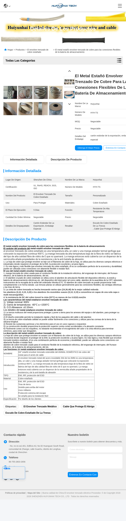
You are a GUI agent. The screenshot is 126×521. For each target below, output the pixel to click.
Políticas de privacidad (15, 503)
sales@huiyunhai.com (18, 481)
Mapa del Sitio (33, 503)
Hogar (10, 50)
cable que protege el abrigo (78, 416)
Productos (20, 50)
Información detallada (23, 159)
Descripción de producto (66, 159)
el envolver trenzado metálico (40, 416)
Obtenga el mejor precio (89, 148)
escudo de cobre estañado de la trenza (27, 423)
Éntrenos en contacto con (83, 485)
